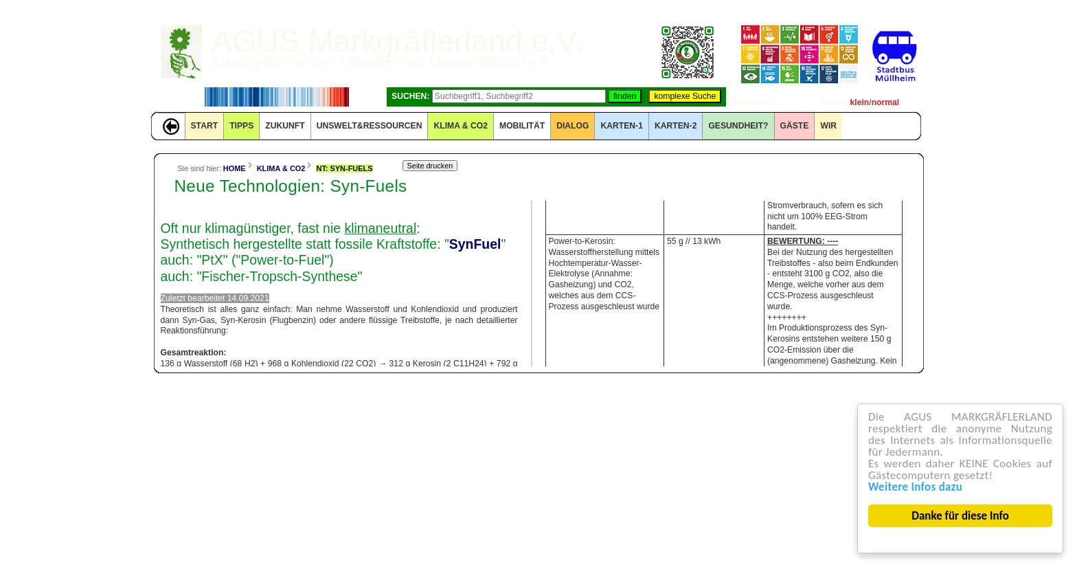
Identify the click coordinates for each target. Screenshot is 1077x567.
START (204, 126)
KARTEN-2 (675, 126)
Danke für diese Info (961, 516)
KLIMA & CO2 (460, 126)
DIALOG (572, 126)
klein (860, 102)
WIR (828, 126)
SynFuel (475, 244)
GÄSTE (794, 126)
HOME (234, 168)
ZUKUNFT (284, 126)
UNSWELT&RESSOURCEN (369, 126)
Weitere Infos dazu (915, 487)
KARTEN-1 (621, 126)
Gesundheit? (738, 126)
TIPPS (241, 126)
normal (886, 102)
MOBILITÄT (522, 126)
